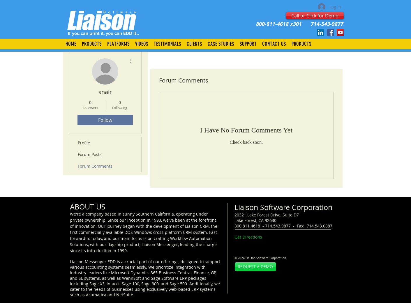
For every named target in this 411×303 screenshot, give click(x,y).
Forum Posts (90, 154)
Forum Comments (95, 166)
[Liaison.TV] (340, 32)
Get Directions (248, 237)
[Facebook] (330, 32)
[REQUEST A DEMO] (255, 266)
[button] (91, 44)
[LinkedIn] (320, 32)
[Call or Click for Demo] (315, 15)
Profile (84, 143)
